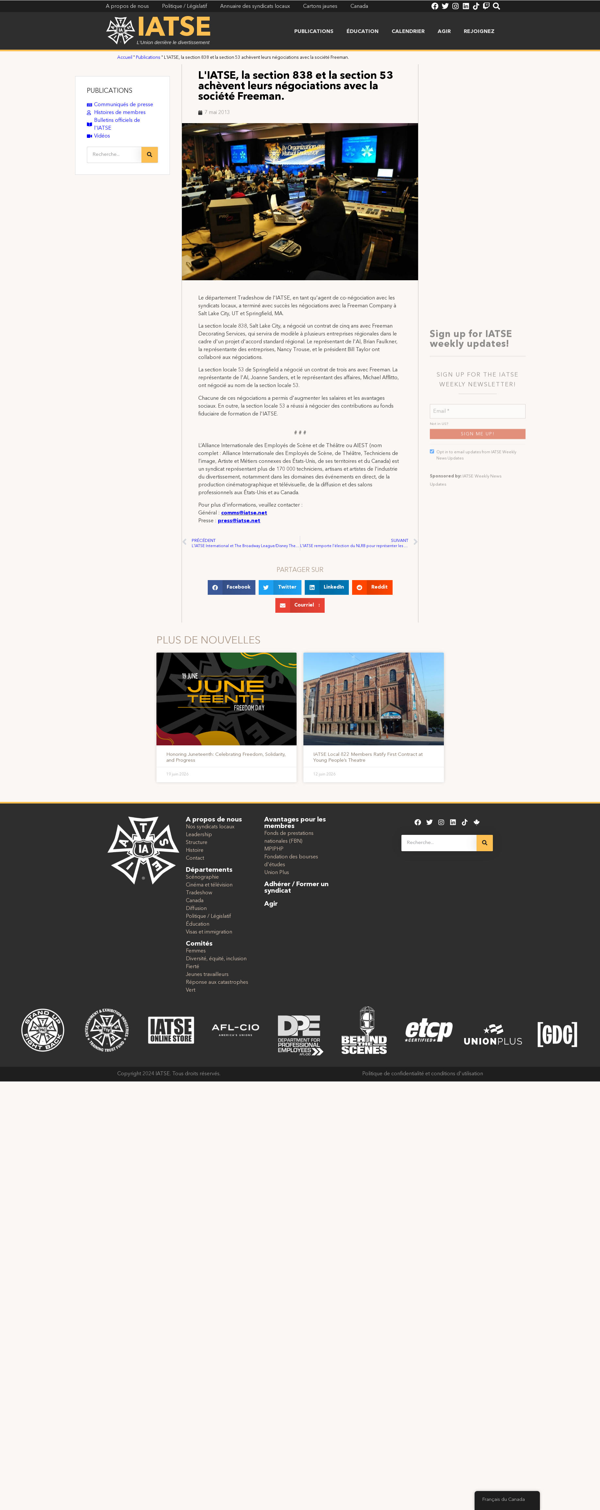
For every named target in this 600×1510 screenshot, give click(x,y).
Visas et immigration (209, 932)
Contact (195, 858)
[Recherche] (149, 155)
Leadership (199, 834)
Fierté (192, 966)
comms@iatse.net (244, 513)
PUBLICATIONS (109, 91)
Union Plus (276, 872)
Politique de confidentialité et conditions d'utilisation (422, 1074)
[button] (232, 587)
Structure (196, 842)
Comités (199, 944)
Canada (194, 900)
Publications (313, 31)
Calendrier (408, 31)
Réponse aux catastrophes (217, 982)
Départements (209, 870)
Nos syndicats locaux (210, 827)
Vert (190, 990)
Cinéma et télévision (209, 885)
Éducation (363, 31)
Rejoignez (479, 31)
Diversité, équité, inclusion (216, 959)
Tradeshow (199, 893)
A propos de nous (214, 820)
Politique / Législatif (208, 916)
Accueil (124, 58)
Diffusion (196, 908)
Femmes (196, 951)
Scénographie (202, 877)
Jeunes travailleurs (207, 974)
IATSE (174, 28)
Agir (444, 31)
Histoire (194, 850)
